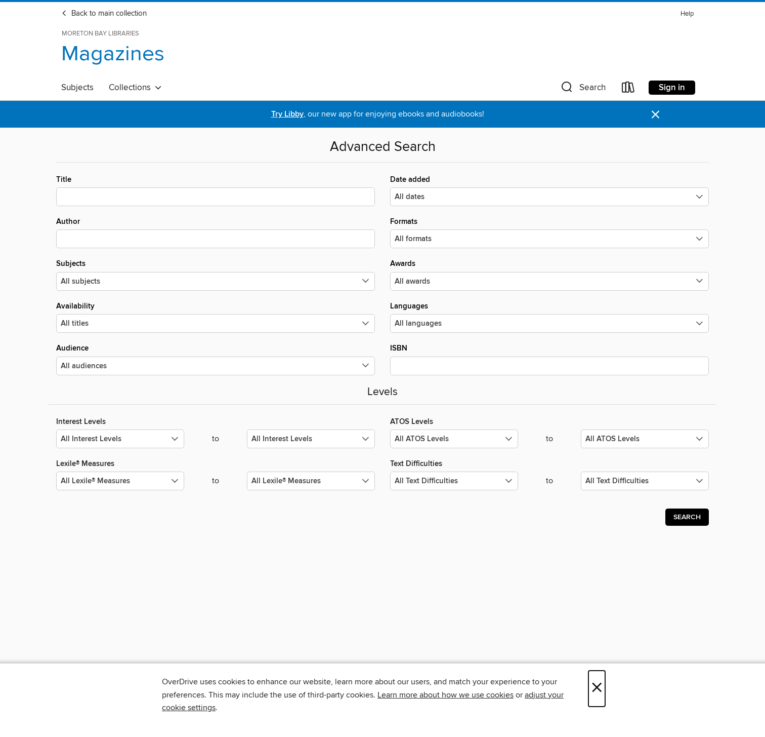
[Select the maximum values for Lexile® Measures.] (311, 481)
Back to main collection (104, 13)
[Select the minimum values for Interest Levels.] (120, 439)
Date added (549, 190)
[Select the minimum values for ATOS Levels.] (454, 439)
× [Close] (596, 689)
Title (215, 190)
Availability (215, 317)
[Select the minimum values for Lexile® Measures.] (120, 481)
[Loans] (628, 89)
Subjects (77, 87)
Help (687, 14)
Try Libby (287, 114)
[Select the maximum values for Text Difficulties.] (645, 481)
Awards (549, 274)
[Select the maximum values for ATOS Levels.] (645, 439)
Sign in (672, 87)
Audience (215, 359)
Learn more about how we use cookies (445, 695)
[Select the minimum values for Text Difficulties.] (454, 481)
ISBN (549, 359)
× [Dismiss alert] (655, 114)
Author (215, 232)
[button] (582, 89)
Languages (549, 317)
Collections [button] (135, 87)
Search (687, 517)
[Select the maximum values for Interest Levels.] (311, 439)
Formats (549, 232)
